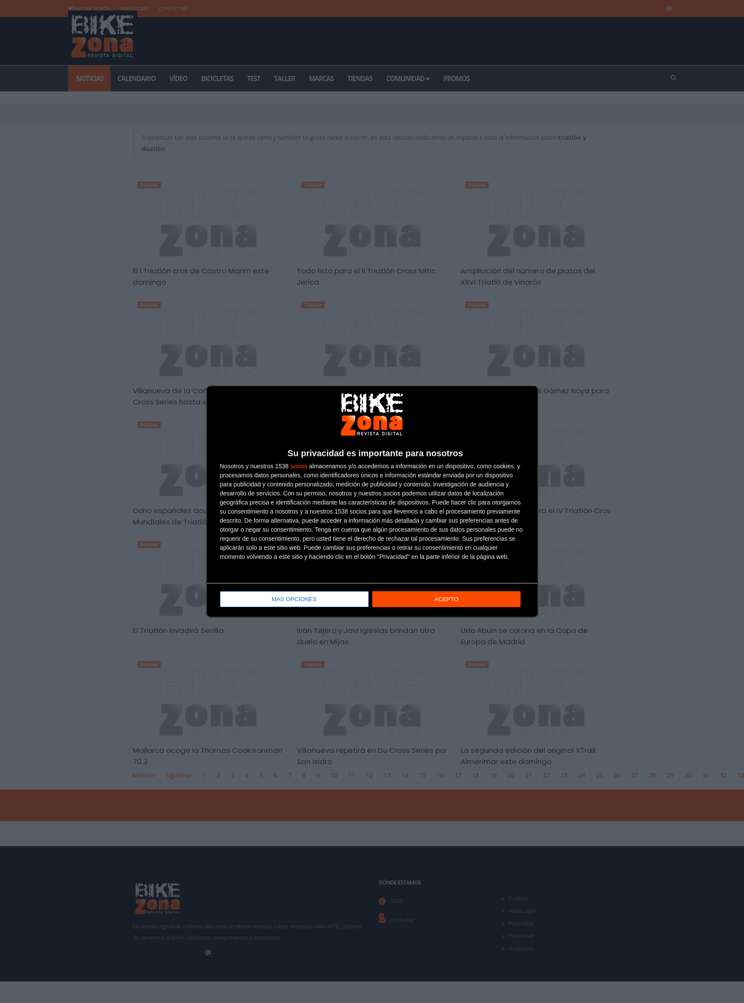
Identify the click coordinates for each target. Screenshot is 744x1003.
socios (299, 467)
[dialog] (372, 501)
